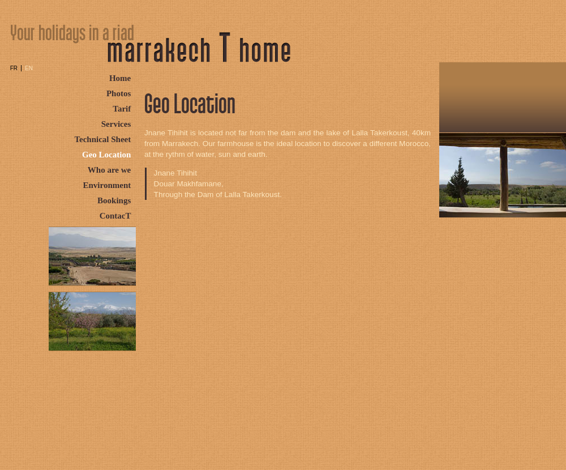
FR (14, 68)
